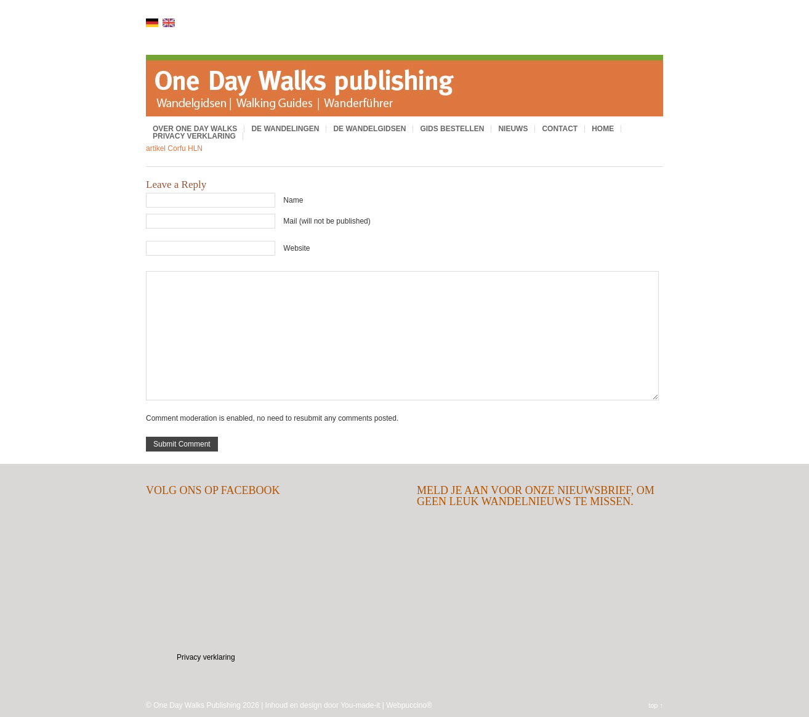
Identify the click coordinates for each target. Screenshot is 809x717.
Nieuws (513, 128)
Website (296, 248)
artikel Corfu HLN (174, 148)
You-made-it (360, 705)
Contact (560, 128)
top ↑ (655, 705)
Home (603, 128)
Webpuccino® (409, 705)
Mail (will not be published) (326, 221)
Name (293, 200)
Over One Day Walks (195, 128)
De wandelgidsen (369, 128)
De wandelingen (285, 128)
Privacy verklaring (194, 136)
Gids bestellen (452, 128)
